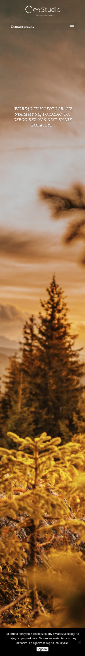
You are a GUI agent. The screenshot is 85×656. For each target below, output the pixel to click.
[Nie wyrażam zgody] (79, 642)
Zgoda (42, 649)
